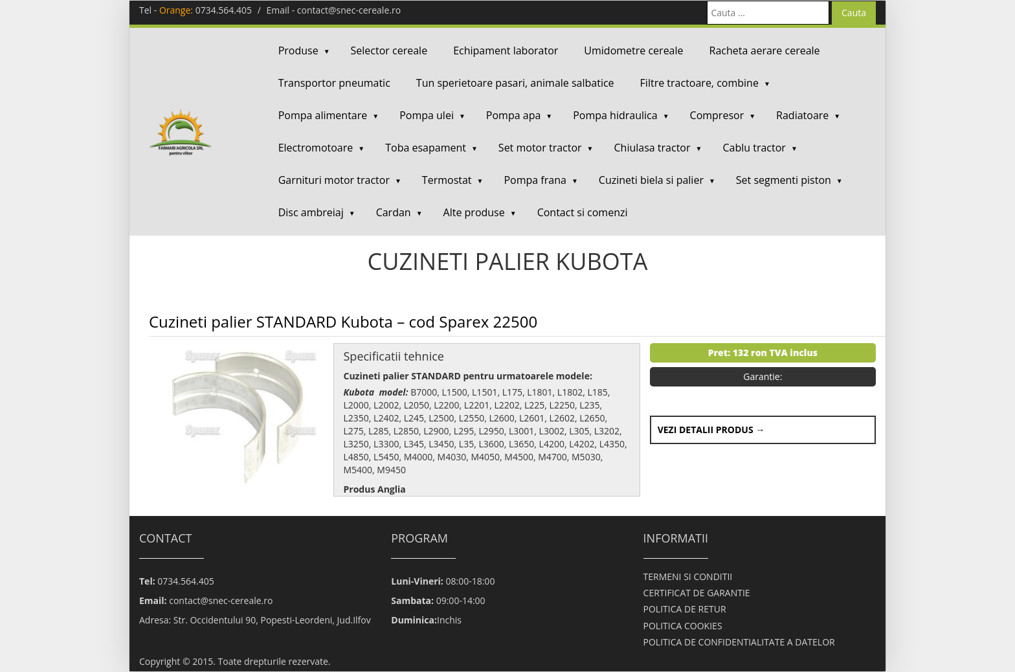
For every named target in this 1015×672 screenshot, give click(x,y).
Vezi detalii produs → (711, 429)
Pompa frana (535, 180)
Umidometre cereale (633, 50)
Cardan (393, 212)
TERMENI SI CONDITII (688, 576)
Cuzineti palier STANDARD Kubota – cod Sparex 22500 (343, 321)
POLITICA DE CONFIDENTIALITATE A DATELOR (739, 642)
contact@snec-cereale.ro (349, 10)
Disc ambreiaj (311, 212)
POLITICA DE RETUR (684, 609)
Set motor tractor (540, 147)
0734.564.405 (223, 10)
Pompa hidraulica (615, 115)
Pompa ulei (426, 115)
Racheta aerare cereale (764, 50)
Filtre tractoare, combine (699, 83)
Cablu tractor (753, 147)
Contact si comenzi (582, 212)
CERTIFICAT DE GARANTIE (696, 593)
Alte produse (474, 212)
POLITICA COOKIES (682, 626)
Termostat (447, 180)
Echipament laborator (505, 50)
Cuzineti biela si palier (651, 180)
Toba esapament (425, 147)
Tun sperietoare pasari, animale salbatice (515, 83)
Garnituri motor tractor (334, 180)
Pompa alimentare (323, 115)
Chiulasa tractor (652, 147)
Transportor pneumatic (334, 83)
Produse (298, 50)
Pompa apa (513, 115)
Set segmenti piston (783, 180)
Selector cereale (389, 50)
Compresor (717, 115)
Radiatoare (802, 115)
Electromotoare (315, 147)
